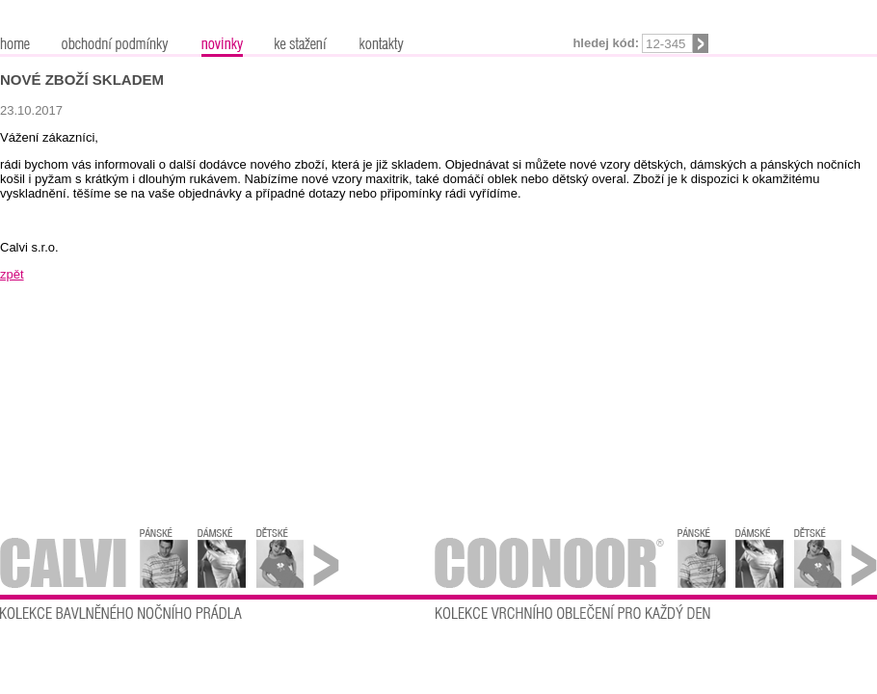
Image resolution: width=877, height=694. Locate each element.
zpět (12, 274)
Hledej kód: (605, 43)
